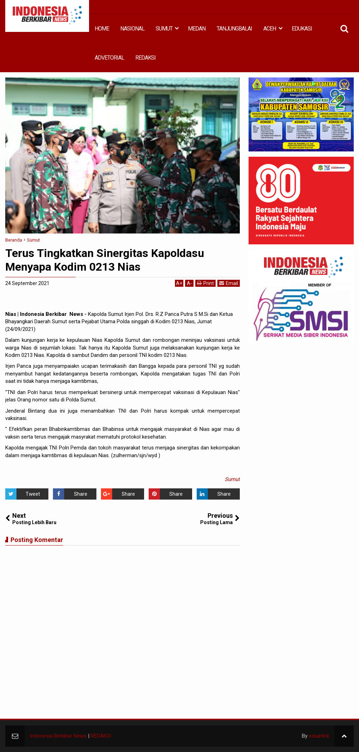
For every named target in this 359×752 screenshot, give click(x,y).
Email (228, 283)
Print (205, 283)
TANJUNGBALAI (234, 28)
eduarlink (319, 736)
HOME (102, 28)
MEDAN (196, 28)
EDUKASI (302, 28)
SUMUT (164, 28)
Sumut (232, 479)
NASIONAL (132, 28)
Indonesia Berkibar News (58, 736)
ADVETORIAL (109, 57)
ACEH (269, 28)
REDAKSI (145, 57)
